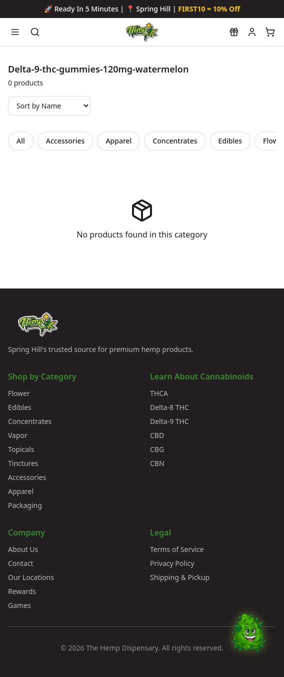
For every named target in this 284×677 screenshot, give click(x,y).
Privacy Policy (172, 563)
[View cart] (270, 32)
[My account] (252, 32)
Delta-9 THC (169, 421)
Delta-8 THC (169, 407)
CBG (157, 449)
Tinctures (23, 463)
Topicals (21, 449)
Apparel (119, 141)
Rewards (22, 591)
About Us (23, 549)
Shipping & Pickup (180, 577)
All (20, 141)
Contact (21, 563)
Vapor (18, 435)
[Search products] (35, 32)
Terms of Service (177, 549)
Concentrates (174, 141)
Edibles (230, 141)
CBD (157, 435)
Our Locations (31, 577)
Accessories (65, 141)
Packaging (25, 505)
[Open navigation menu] (15, 32)
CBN (157, 463)
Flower (19, 393)
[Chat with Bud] (248, 641)
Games (19, 605)
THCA (159, 393)
